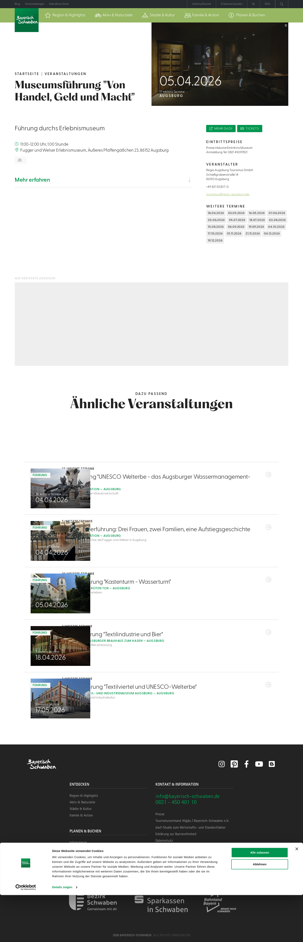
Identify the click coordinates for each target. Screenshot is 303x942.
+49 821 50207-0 (217, 186)
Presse (159, 814)
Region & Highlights (84, 796)
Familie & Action (81, 815)
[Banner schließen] (296, 895)
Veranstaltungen (65, 74)
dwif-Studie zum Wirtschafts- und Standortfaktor (190, 827)
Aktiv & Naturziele (82, 802)
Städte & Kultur (81, 809)
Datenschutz (164, 841)
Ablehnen (259, 911)
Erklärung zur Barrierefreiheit (175, 834)
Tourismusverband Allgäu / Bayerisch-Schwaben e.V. (192, 821)
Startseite (27, 74)
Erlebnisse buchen (82, 862)
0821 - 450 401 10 (176, 802)
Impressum (163, 847)
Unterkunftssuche (82, 856)
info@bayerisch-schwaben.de (187, 796)
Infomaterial (78, 842)
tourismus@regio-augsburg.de (227, 194)
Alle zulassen (259, 899)
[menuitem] (65, 15)
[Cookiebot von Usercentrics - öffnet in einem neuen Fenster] (25, 934)
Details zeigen (62, 934)
